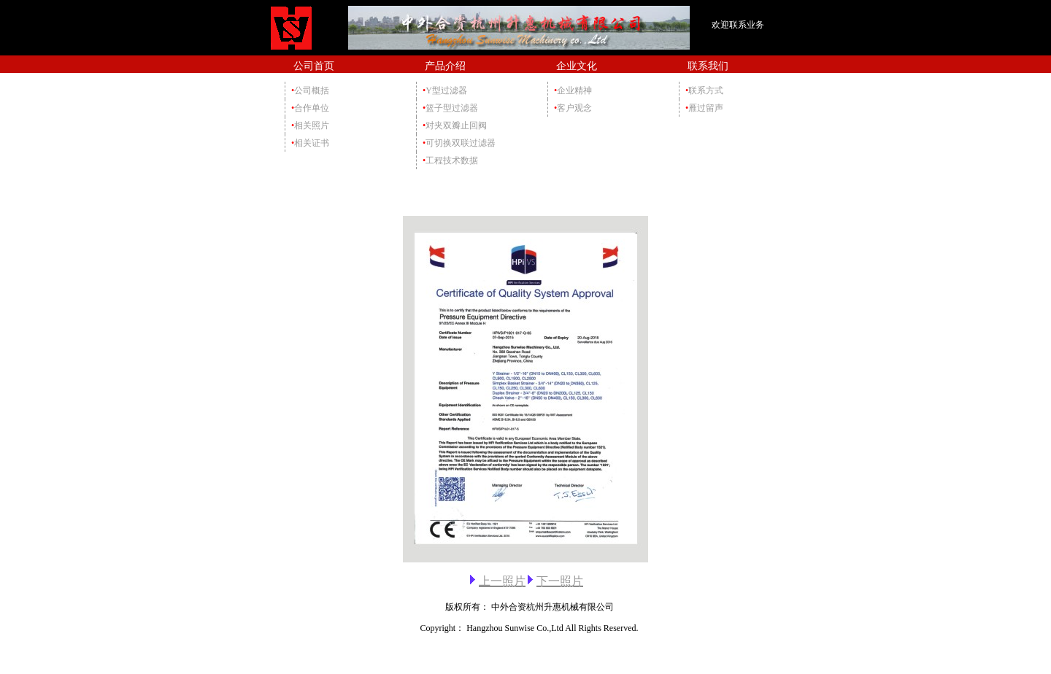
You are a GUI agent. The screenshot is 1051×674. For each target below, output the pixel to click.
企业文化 (576, 66)
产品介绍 (445, 66)
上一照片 (502, 581)
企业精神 (573, 90)
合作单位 (310, 108)
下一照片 (559, 581)
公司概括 (310, 90)
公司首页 (313, 66)
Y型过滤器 (445, 90)
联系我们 (708, 66)
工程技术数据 (450, 160)
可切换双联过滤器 (459, 143)
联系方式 (704, 90)
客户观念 (573, 108)
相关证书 (310, 143)
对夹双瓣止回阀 (455, 125)
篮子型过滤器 (450, 108)
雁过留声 (704, 108)
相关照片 (310, 125)
